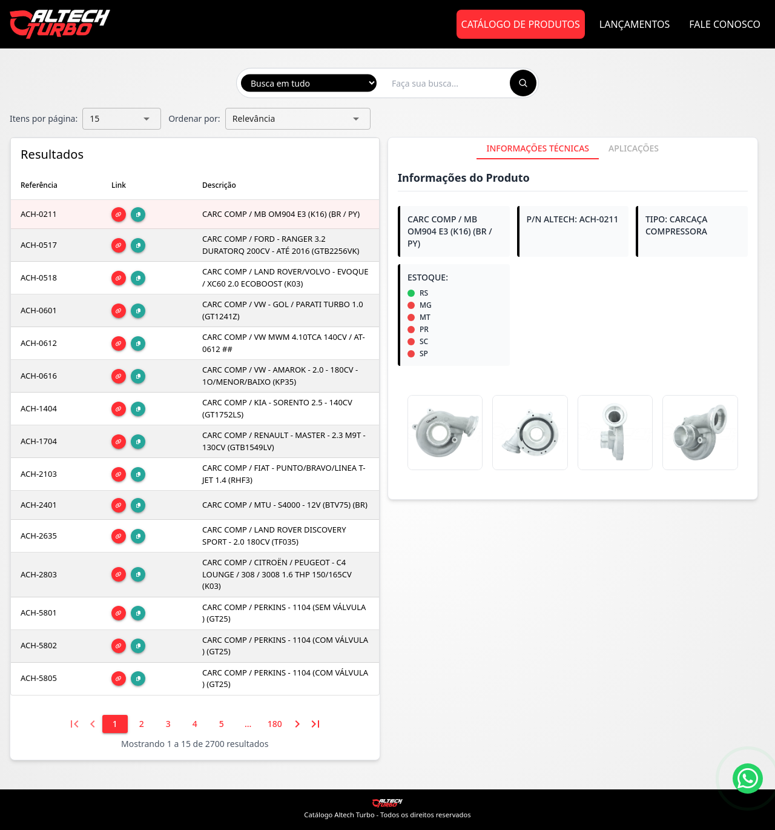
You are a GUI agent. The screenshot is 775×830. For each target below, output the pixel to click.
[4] (195, 724)
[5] (221, 724)
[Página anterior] (92, 724)
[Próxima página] (297, 724)
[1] (115, 724)
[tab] (538, 148)
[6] (248, 724)
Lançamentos (634, 24)
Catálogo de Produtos (520, 24)
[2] (141, 724)
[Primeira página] (74, 724)
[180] (275, 724)
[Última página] (315, 724)
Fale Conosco (724, 24)
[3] (168, 724)
